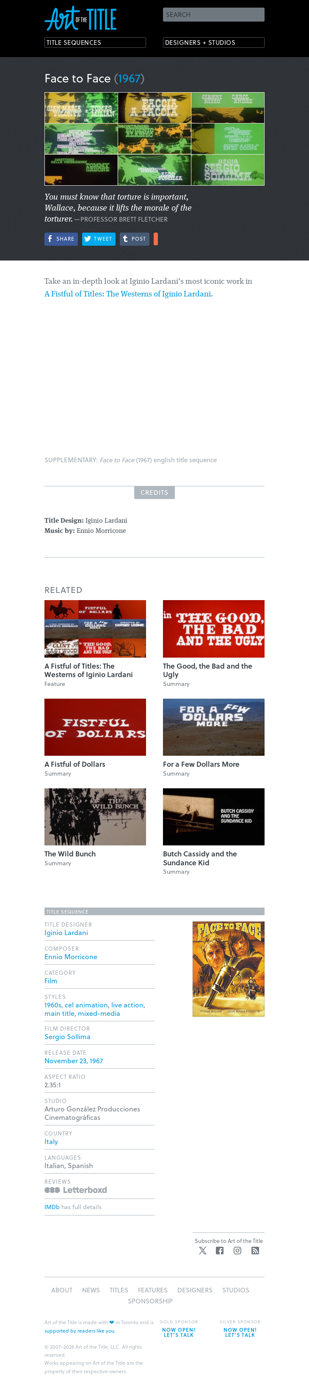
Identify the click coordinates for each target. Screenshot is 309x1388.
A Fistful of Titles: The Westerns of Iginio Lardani (127, 295)
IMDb (52, 1206)
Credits (154, 492)
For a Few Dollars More (201, 764)
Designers (194, 1290)
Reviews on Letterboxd (75, 1190)
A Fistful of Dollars (74, 764)
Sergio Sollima (67, 1036)
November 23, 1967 (73, 1060)
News (91, 1290)
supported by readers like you (79, 1330)
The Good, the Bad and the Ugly (207, 670)
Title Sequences (80, 43)
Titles (119, 1290)
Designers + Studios (207, 43)
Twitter (203, 1250)
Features (153, 1290)
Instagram (237, 1250)
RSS (255, 1250)
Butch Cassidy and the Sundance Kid (200, 857)
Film (51, 980)
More (156, 239)
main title (59, 1013)
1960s (52, 1004)
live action (127, 1004)
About (61, 1290)
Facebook (220, 1250)
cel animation (86, 1004)
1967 (129, 77)
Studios (235, 1290)
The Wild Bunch (70, 853)
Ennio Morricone (70, 956)
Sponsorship (150, 1301)
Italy (51, 1141)
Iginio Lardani (66, 932)
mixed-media (99, 1013)
